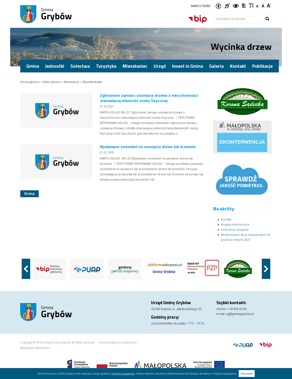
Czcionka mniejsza (258, 5)
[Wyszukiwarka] (237, 18)
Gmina (56, 14)
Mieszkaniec (71, 82)
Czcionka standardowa (263, 5)
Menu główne (51, 82)
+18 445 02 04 (237, 309)
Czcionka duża (269, 5)
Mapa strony (200, 6)
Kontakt (238, 66)
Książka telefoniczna (235, 224)
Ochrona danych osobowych (118, 342)
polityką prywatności (123, 373)
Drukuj (29, 193)
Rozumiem (247, 373)
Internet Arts (42, 348)
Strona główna (29, 82)
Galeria (216, 66)
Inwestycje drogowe (235, 229)
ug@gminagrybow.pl (240, 314)
